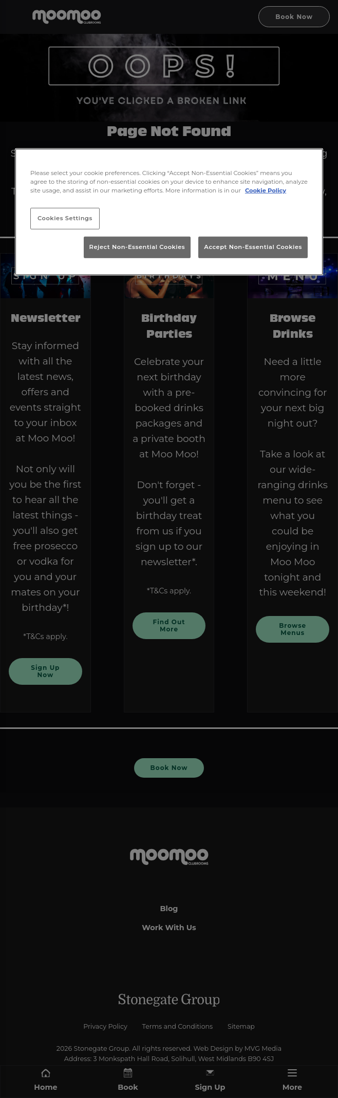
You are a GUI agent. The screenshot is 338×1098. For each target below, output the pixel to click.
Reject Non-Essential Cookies (137, 247)
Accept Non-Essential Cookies (253, 247)
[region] (169, 212)
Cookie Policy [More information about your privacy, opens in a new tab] (265, 190)
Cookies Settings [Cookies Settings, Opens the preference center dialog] (64, 218)
